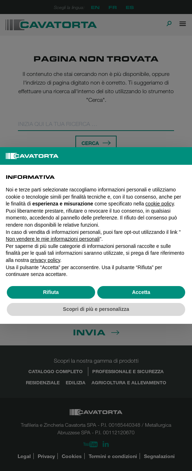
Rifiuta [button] (51, 292)
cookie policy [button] (159, 204)
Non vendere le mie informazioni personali (52, 239)
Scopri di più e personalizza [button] (96, 309)
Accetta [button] (141, 292)
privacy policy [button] (45, 260)
